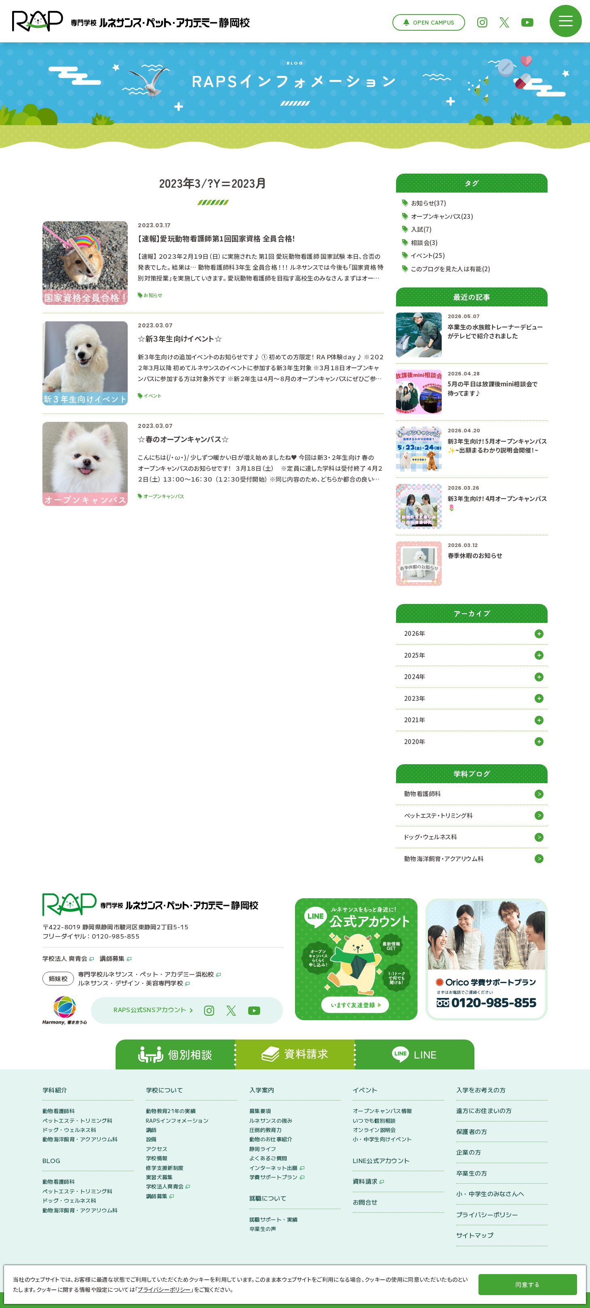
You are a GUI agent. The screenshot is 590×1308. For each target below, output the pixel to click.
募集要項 (260, 1111)
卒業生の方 (471, 1173)
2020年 (415, 741)
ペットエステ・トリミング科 (438, 815)
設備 (151, 1139)
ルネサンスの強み (270, 1120)
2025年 (415, 655)
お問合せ (365, 1202)
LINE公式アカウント (381, 1160)
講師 (151, 1130)
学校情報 (156, 1158)
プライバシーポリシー (487, 1214)
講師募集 (112, 958)
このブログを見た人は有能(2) (451, 268)
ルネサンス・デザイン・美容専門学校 (130, 983)
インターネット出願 (273, 1168)
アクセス (156, 1149)
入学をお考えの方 (481, 1090)
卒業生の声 (262, 1229)
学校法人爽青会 (164, 1186)
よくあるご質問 (268, 1158)
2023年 (415, 698)
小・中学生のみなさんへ (490, 1193)
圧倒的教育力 (265, 1130)
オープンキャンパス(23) (442, 216)
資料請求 (365, 1181)
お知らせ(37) (428, 203)
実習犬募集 (159, 1177)
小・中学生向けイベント (382, 1139)
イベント (365, 1090)
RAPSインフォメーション (177, 1120)
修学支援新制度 (164, 1168)
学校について (164, 1090)
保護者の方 (471, 1131)
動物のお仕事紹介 (270, 1139)
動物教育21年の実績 (171, 1111)
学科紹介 (54, 1090)
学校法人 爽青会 (64, 958)
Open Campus (433, 22)
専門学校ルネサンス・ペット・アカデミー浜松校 (146, 974)
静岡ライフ (262, 1149)
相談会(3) (424, 242)
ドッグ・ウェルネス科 (430, 836)
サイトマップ (474, 1235)
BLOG (51, 1160)
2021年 (415, 719)
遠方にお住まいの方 (484, 1110)
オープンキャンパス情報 (382, 1111)
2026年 (415, 633)
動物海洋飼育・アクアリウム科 (444, 858)
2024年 (415, 676)
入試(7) (421, 229)
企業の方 (468, 1152)
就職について (268, 1198)
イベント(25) (428, 255)
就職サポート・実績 (273, 1219)
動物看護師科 (422, 793)
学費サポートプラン (273, 1177)
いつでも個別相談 (374, 1120)
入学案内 (261, 1090)
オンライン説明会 (374, 1130)
